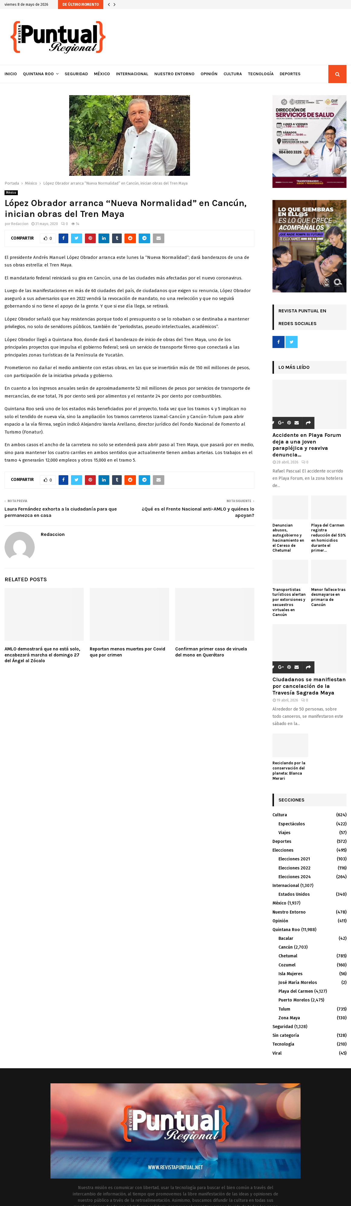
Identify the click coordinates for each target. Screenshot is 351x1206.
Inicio (11, 73)
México (102, 73)
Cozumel (287, 965)
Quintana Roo (38, 73)
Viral (277, 1053)
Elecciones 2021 (294, 859)
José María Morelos (298, 982)
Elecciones (282, 850)
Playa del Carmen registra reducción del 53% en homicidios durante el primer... (328, 538)
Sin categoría (285, 1035)
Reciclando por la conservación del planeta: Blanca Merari (288, 770)
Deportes (290, 73)
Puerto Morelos (294, 1000)
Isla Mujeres (290, 973)
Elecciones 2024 (295, 876)
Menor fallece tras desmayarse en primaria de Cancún (328, 597)
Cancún (286, 947)
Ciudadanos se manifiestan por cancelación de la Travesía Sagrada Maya (309, 686)
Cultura (233, 73)
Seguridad (76, 73)
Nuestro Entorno (174, 73)
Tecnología (261, 73)
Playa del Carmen (296, 991)
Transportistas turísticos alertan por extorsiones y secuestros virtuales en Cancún (289, 602)
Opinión (209, 73)
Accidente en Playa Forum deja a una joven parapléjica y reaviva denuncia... (306, 445)
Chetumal (288, 956)
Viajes (284, 832)
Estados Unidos (294, 894)
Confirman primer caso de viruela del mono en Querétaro (211, 652)
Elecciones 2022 (295, 868)
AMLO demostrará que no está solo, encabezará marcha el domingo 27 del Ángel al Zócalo (42, 654)
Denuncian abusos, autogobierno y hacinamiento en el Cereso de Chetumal (288, 538)
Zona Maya (289, 1018)
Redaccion (19, 224)
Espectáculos (292, 824)
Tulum (284, 1009)
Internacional (132, 73)
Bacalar (286, 938)
